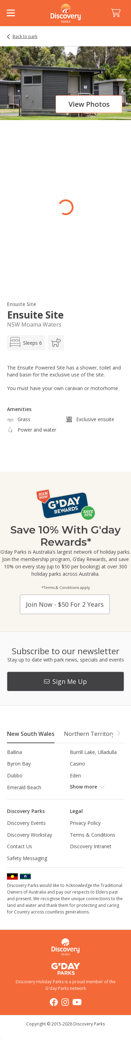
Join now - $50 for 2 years (65, 604)
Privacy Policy (85, 823)
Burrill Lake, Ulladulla (93, 752)
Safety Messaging (27, 858)
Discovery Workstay (29, 834)
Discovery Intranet (90, 846)
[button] (118, 733)
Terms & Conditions (92, 834)
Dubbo (14, 775)
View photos (89, 104)
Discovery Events (26, 823)
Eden (75, 775)
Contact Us (19, 846)
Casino (77, 763)
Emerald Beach (24, 787)
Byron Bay (19, 763)
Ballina (14, 752)
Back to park (25, 36)
